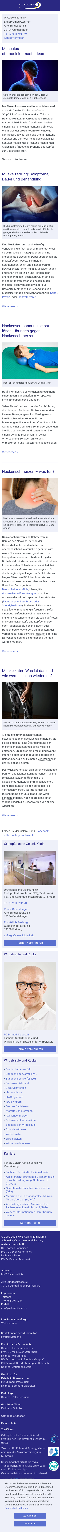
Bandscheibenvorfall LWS (21, 1078)
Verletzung (8, 248)
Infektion (40, 633)
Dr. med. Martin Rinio (14, 1355)
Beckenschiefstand (17, 1083)
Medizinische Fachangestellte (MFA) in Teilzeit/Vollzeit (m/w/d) (29, 1197)
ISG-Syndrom (14, 1101)
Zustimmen (29, 1515)
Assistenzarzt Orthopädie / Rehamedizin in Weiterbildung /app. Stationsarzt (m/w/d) (30, 1180)
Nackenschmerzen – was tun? (28, 471)
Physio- (6, 297)
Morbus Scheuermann (19, 1110)
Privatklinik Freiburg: (16, 922)
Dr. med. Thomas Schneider (18, 1348)
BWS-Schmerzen (16, 1087)
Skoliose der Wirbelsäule (21, 1124)
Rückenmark (32, 442)
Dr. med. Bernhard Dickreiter (18, 1385)
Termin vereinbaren (30, 942)
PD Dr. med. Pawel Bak (15, 1381)
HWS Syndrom (14, 1097)
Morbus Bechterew (17, 1106)
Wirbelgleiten (14, 1138)
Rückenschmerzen (17, 1115)
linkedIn (29, 835)
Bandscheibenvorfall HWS (21, 1073)
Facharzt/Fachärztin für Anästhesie (27, 1172)
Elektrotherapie (27, 297)
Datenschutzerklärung (16, 1508)
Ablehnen (30, 1523)
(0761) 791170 (18, 903)
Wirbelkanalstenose (18, 1143)
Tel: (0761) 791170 (15, 33)
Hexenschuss (14, 1092)
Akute (5, 553)
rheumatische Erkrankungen (19, 593)
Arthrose (7, 597)
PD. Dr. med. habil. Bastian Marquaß (23, 1359)
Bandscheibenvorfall (18, 1069)
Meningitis (35, 589)
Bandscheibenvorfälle (15, 589)
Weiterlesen (30, 306)
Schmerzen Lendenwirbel (21, 1120)
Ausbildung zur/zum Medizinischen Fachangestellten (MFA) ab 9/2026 (27, 1205)
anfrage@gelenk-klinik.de (19, 935)
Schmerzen (35, 260)
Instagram (18, 835)
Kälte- (53, 292)
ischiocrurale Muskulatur (26, 232)
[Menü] (4, 6)
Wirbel (6, 442)
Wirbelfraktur (14, 1134)
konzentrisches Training (41, 773)
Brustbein (48, 118)
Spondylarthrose (16, 1129)
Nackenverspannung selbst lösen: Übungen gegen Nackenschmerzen (25, 330)
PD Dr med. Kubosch (16, 1034)
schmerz (7, 797)
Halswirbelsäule (11, 545)
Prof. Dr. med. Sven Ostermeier (19, 1351)
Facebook (43, 831)
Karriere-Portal (30, 1222)
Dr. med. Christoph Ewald (16, 1366)
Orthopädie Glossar (13, 1415)
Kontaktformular (14, 37)
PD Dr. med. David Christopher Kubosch (25, 1363)
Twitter (6, 835)
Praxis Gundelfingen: (16, 909)
